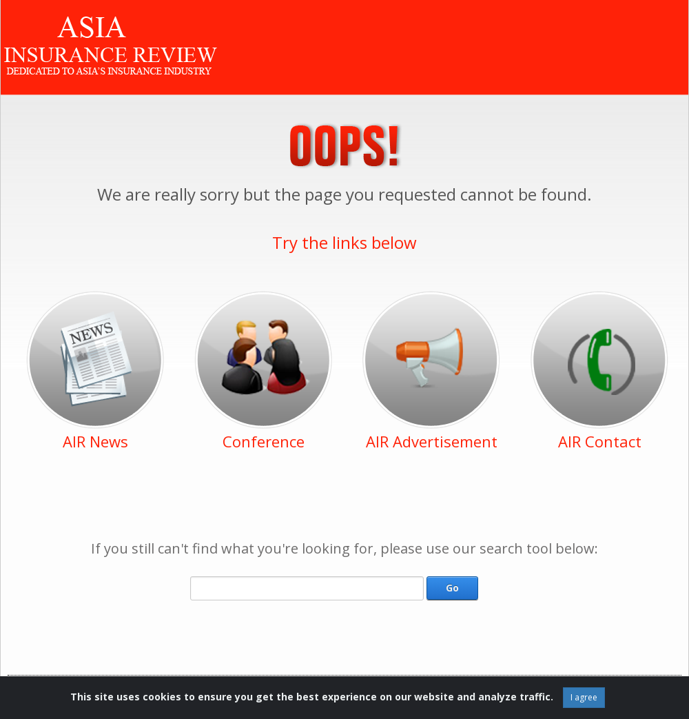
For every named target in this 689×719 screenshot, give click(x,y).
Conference (264, 441)
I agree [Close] (583, 697)
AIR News (95, 441)
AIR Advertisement (431, 441)
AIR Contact (599, 441)
